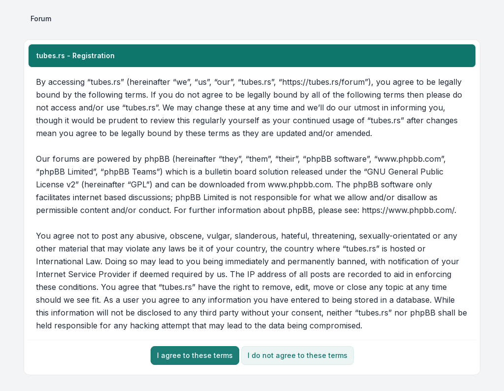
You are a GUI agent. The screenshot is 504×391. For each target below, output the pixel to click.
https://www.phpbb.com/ (408, 210)
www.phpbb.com (299, 184)
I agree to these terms (195, 355)
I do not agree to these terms (297, 355)
